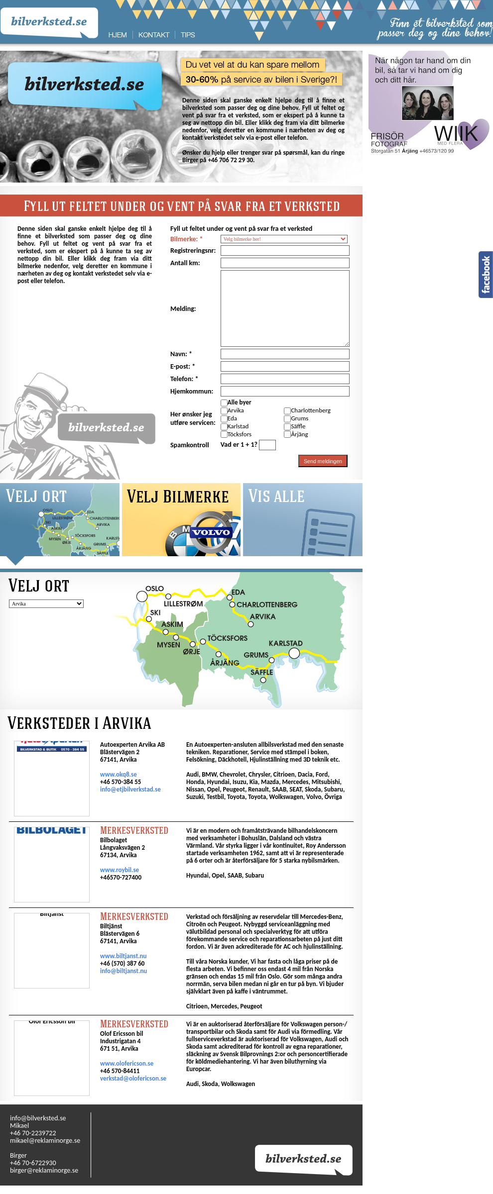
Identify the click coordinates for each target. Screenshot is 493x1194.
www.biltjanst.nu (123, 956)
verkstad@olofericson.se (133, 1078)
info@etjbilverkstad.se (130, 789)
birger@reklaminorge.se (44, 1170)
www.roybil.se (119, 870)
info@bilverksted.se (38, 1118)
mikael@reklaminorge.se (45, 1140)
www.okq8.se (118, 774)
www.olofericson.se (126, 1063)
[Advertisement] (431, 219)
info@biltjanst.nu (123, 971)
